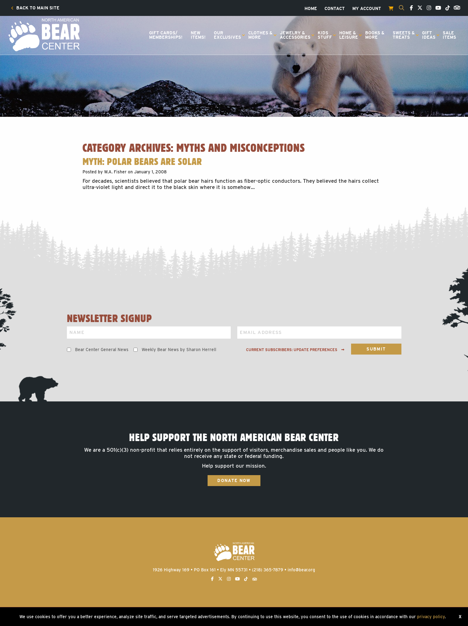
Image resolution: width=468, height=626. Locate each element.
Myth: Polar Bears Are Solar (142, 161)
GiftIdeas (428, 35)
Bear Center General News (101, 349)
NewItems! (198, 35)
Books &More (375, 35)
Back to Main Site (35, 8)
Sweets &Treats (404, 35)
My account (366, 9)
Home (310, 9)
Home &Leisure (348, 35)
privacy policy (431, 616)
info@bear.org (301, 569)
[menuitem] (35, 8)
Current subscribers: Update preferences (295, 350)
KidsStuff (325, 35)
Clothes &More (260, 35)
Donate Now (233, 480)
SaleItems (449, 35)
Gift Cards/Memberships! (166, 35)
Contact (335, 9)
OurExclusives (227, 35)
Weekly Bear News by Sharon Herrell (179, 349)
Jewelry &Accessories (295, 35)
